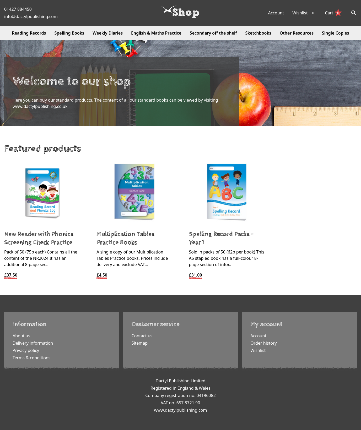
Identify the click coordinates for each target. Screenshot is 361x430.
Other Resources (297, 33)
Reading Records (29, 33)
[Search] (354, 13)
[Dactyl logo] (180, 12)
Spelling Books (69, 33)
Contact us (142, 336)
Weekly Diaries (108, 33)
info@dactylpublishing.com (31, 16)
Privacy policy (26, 350)
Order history (263, 343)
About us (21, 336)
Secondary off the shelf (213, 33)
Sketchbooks (258, 33)
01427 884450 (18, 9)
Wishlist (304, 12)
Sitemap (140, 343)
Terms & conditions (31, 358)
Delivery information (33, 343)
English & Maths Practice (156, 33)
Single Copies (335, 33)
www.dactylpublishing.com (180, 410)
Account (276, 13)
